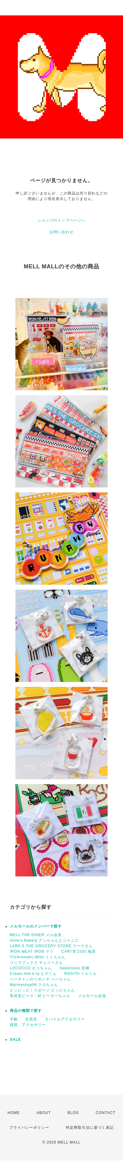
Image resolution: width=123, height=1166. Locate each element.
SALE (15, 1039)
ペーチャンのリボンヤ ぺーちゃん (40, 979)
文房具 (31, 1019)
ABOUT (44, 1113)
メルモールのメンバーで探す (36, 926)
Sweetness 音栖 (74, 968)
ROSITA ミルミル (80, 974)
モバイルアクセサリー (65, 1019)
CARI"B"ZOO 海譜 (79, 951)
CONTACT (105, 1113)
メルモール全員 (92, 996)
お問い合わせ (61, 232)
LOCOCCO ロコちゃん (31, 968)
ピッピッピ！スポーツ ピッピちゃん (42, 990)
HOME (14, 1113)
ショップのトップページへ (61, 220)
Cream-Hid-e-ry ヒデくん (33, 974)
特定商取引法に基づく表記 (90, 1127)
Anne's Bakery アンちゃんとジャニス (44, 940)
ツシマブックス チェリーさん (36, 962)
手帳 (14, 1019)
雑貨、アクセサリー (28, 1025)
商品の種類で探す (26, 1010)
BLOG (73, 1113)
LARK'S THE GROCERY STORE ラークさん (51, 946)
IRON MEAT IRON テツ (32, 951)
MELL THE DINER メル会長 (36, 935)
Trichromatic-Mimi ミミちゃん (37, 957)
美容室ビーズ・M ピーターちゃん (40, 996)
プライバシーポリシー (29, 1127)
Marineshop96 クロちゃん (34, 985)
